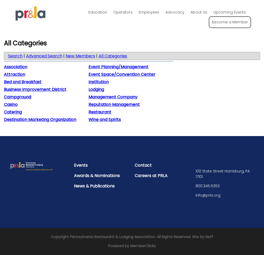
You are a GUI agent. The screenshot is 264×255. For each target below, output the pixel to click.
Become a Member (230, 22)
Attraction (14, 74)
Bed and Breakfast (22, 82)
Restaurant (99, 112)
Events (81, 165)
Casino (11, 105)
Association (15, 67)
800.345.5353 (208, 186)
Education (97, 12)
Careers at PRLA (151, 176)
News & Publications (94, 186)
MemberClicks (143, 246)
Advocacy (174, 12)
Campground (17, 97)
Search (15, 56)
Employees (149, 12)
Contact (143, 165)
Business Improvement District (35, 89)
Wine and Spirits (104, 120)
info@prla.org (208, 195)
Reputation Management (114, 105)
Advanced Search (44, 56)
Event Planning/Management (118, 67)
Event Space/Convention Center (121, 74)
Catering (13, 112)
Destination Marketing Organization (40, 120)
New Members (80, 56)
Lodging (96, 89)
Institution (98, 82)
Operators (123, 12)
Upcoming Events (229, 12)
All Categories (113, 56)
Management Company (112, 97)
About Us (199, 12)
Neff (209, 236)
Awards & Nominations (97, 176)
